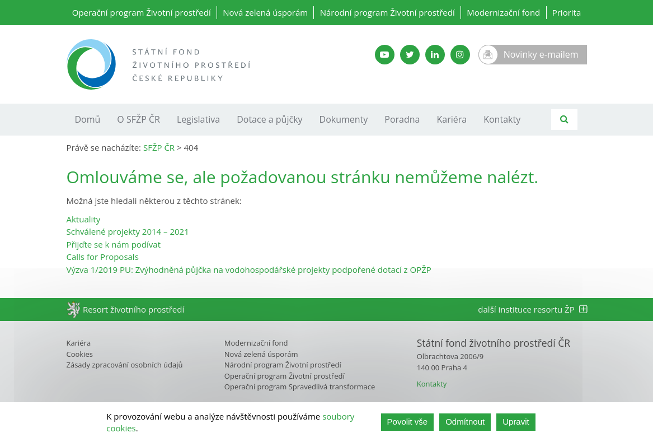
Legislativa (198, 119)
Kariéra (452, 119)
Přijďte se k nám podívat (114, 244)
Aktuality (84, 219)
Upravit (515, 421)
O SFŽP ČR (138, 119)
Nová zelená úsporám (265, 12)
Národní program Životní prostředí (387, 12)
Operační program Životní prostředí (141, 12)
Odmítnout (465, 421)
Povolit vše (407, 421)
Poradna (402, 119)
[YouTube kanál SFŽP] (384, 54)
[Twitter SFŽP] (410, 54)
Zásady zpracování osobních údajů (125, 365)
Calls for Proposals (103, 256)
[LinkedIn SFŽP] (435, 54)
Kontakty (501, 119)
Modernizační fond (503, 12)
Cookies (80, 354)
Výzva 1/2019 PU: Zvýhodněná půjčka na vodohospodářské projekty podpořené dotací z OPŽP (249, 269)
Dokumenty (344, 119)
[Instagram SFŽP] (460, 54)
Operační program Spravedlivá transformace (299, 386)
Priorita (566, 12)
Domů (88, 119)
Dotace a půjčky (269, 119)
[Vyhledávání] (564, 119)
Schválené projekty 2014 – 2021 (128, 231)
